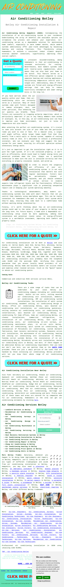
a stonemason (26, 482)
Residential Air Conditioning (47, 521)
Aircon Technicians (43, 519)
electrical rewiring (49, 487)
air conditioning (14, 398)
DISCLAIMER (57, 13)
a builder (47, 482)
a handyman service (18, 471)
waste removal (33, 478)
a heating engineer (23, 476)
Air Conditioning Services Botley (24, 405)
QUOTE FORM (57, 347)
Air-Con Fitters (48, 535)
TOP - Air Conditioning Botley (15, 552)
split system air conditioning (43, 327)
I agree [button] (39, 577)
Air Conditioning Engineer (39, 532)
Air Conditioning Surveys (41, 512)
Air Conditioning (16, 570)
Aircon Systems (24, 514)
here (36, 400)
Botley (50, 243)
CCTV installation (54, 473)
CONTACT (49, 13)
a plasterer (38, 466)
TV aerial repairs (32, 480)
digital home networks (49, 471)
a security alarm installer (22, 473)
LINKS (37, 13)
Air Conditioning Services (44, 525)
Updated (25, 570)
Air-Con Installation (45, 514)
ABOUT (43, 13)
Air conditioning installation (16, 243)
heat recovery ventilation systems (29, 331)
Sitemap (3, 570)
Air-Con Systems (23, 521)
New (8, 570)
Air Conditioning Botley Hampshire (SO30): (23, 33)
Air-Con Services (10, 530)
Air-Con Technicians (26, 542)
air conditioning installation (21, 464)
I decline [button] (46, 577)
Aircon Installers (23, 525)
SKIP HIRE (45, 485)
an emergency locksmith (21, 469)
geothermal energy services (14, 487)
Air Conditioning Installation (16, 519)
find (9, 375)
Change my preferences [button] (44, 581)
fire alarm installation (14, 485)
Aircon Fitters (24, 528)
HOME (31, 13)
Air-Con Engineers (17, 512)
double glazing (52, 469)
